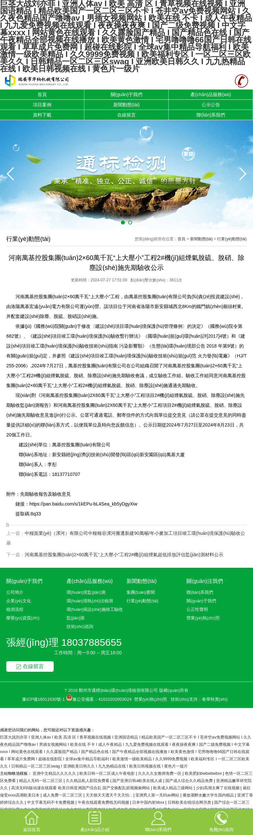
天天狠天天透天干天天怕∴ (109, 795)
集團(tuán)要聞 (140, 592)
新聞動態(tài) (126, 104)
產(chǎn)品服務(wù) (210, 94)
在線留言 (126, 114)
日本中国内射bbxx (148, 802)
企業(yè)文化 (18, 600)
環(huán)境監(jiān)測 (86, 592)
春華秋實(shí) (215, 699)
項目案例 (42, 104)
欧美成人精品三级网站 (173, 788)
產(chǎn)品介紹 (95, 821)
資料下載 (42, 114)
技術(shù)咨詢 (80, 626)
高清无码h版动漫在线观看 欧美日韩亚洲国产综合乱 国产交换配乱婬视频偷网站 (81, 788)
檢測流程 (14, 609)
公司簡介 (14, 592)
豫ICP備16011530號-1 (43, 699)
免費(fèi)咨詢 (221, 821)
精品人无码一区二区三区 (41, 780)
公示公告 (211, 104)
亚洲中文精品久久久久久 (55, 773)
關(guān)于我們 (126, 94)
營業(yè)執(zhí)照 (202, 617)
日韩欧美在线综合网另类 (190, 802)
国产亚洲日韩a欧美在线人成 (137, 780)
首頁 (42, 94)
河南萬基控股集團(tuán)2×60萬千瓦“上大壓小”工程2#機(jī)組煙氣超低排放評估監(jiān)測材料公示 (124, 554)
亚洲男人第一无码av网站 (157, 795)
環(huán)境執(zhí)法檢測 (90, 600)
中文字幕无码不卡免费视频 (51, 802)
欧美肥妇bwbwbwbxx (204, 773)
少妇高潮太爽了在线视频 (218, 788)
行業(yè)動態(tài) (231, 239)
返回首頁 (31, 821)
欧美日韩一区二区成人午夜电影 (107, 773)
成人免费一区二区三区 (63, 795)
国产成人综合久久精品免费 (189, 780)
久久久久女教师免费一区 (160, 773)
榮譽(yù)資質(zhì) (22, 617)
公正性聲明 (197, 609)
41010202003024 (114, 699)
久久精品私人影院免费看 (88, 780)
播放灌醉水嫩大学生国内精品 (209, 795)
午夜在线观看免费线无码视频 (104, 802)
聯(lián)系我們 (210, 114)
